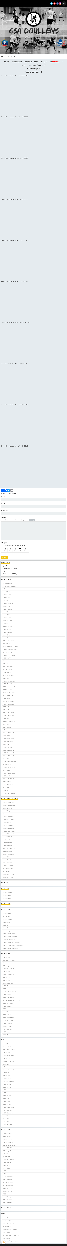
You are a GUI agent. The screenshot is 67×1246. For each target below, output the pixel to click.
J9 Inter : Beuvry (7, 689)
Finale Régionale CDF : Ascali (10, 646)
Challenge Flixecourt (8, 974)
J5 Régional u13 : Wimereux (10, 948)
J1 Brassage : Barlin (8, 1142)
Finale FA (5, 925)
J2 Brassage (6, 966)
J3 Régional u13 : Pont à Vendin (11, 942)
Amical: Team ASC (8, 877)
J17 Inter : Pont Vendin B (9, 761)
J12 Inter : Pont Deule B (9, 715)
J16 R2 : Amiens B (8, 776)
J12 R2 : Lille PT (7, 718)
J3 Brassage (6, 971)
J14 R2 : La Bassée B (8, 753)
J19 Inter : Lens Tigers (9, 773)
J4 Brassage (6, 977)
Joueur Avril (6, 787)
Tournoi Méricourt (7, 1176)
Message (3, 517)
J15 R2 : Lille (6, 758)
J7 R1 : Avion (6, 1009)
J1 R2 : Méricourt (7, 1162)
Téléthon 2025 (7, 1221)
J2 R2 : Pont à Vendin (8, 640)
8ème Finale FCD (7, 764)
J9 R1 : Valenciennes (8, 1017)
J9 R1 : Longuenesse (8, 1107)
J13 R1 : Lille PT (7, 1121)
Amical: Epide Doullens (9, 802)
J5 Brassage (6, 980)
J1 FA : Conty (6, 698)
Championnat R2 (7, 583)
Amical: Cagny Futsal (8, 1044)
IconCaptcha (14, 553)
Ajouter (4, 557)
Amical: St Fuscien (8, 635)
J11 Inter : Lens (7, 710)
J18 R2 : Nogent (7, 790)
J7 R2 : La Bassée (7, 707)
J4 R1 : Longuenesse (8, 1093)
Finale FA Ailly (6, 744)
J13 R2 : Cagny (7, 672)
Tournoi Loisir (6, 1238)
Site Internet (4, 510)
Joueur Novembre (8, 638)
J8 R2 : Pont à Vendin (8, 712)
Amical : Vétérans (7, 1026)
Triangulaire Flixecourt (9, 848)
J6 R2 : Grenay (7, 1136)
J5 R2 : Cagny (6, 678)
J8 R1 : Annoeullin (7, 1014)
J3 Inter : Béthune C (8, 589)
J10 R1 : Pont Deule (8, 1020)
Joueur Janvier (7, 724)
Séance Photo (6, 1218)
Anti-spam (4, 542)
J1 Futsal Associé (7, 842)
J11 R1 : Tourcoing (8, 1023)
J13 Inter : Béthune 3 (8, 733)
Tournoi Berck (6, 839)
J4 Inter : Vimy (6, 597)
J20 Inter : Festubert (8, 779)
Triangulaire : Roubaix (8, 960)
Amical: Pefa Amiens (8, 1055)
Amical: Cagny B (7, 594)
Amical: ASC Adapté (8, 819)
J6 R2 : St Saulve (7, 609)
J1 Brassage (6, 957)
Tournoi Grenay (7, 871)
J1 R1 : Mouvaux (7, 986)
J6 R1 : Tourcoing (7, 1006)
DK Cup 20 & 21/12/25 (9, 1223)
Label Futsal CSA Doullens (10, 1229)
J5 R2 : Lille (6, 664)
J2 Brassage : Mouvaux (9, 1145)
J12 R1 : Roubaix (7, 1029)
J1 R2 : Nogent (7, 629)
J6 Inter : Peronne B (8, 626)
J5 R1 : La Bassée (7, 1095)
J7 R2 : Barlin (6, 1194)
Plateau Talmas (7, 895)
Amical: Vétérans (7, 1133)
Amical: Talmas (7, 822)
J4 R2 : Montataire (8, 684)
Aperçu (31, 520)
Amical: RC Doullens (8, 816)
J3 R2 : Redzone (7, 1171)
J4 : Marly (5, 1153)
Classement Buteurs (8, 661)
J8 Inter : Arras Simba (9, 681)
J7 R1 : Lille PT (7, 1101)
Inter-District (6, 643)
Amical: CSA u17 (7, 808)
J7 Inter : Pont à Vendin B (9, 655)
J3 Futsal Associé (7, 851)
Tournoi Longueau (8, 931)
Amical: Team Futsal (8, 874)
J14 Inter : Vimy (7, 735)
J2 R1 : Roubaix (7, 989)
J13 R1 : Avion (6, 1032)
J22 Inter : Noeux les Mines (10, 793)
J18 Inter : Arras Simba (9, 767)
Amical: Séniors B (7, 1139)
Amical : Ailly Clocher (8, 738)
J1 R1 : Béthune (7, 1084)
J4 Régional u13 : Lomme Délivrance (13, 945)
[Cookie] (4, 1242)
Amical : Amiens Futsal (9, 939)
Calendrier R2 (6, 600)
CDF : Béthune (6, 1168)
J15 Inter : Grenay (7, 747)
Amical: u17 (6, 623)
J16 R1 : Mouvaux (7, 1035)
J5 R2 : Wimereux (7, 1179)
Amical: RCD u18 (7, 1191)
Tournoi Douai (6, 916)
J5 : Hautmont (6, 1156)
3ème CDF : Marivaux (8, 592)
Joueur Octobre (7, 615)
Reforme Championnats (9, 586)
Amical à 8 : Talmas (8, 865)
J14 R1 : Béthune (7, 1124)
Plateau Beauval (7, 919)
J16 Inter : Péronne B (8, 756)
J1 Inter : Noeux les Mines (10, 649)
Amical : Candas (7, 1012)
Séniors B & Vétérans (8, 1148)
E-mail (3, 504)
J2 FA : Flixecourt (7, 727)
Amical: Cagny (7, 612)
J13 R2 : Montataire (8, 741)
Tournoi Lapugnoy (8, 1182)
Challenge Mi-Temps (8, 1047)
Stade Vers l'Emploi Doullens (10, 1241)
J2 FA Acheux (6, 922)
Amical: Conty (6, 606)
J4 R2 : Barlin (6, 1174)
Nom (2, 497)
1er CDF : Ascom (7, 669)
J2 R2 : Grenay (7, 1165)
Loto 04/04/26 (7, 1226)
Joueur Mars (6, 770)
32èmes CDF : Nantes (8, 701)
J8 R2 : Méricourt (7, 1202)
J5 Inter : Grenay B (8, 603)
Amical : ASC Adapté (8, 983)
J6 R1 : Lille (6, 1098)
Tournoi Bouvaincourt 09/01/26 (11, 1000)
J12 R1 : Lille (6, 1118)
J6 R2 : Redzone (7, 1188)
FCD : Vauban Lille (7, 652)
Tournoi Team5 (7, 860)
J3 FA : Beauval (7, 730)
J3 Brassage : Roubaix (9, 1151)
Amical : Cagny (7, 1197)
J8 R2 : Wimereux (7, 1199)
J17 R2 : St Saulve (8, 784)
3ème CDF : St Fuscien (9, 692)
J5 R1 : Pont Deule (8, 1003)
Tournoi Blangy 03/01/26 (9, 991)
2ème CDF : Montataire (9, 675)
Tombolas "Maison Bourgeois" (11, 1235)
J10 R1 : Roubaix (7, 1110)
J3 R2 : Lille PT (7, 658)
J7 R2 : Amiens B (7, 632)
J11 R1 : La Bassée (8, 1113)
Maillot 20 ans (6, 1232)
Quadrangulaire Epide (9, 831)
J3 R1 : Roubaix (7, 1090)
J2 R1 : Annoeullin (7, 1087)
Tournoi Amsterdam (8, 868)
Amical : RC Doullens (8, 968)
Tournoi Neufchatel (8, 1185)
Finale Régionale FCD (8, 750)
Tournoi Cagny (7, 928)
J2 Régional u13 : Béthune (10, 936)
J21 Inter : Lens (7, 781)
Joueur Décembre (8, 695)
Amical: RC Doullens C (9, 805)
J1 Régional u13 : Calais (9, 933)
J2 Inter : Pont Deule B (9, 687)
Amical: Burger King (8, 811)
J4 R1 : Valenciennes (8, 997)
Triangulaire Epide (8, 666)
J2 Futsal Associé (7, 845)
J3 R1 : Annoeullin (7, 994)
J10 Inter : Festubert (8, 704)
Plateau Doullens (7, 892)
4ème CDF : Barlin (7, 620)
